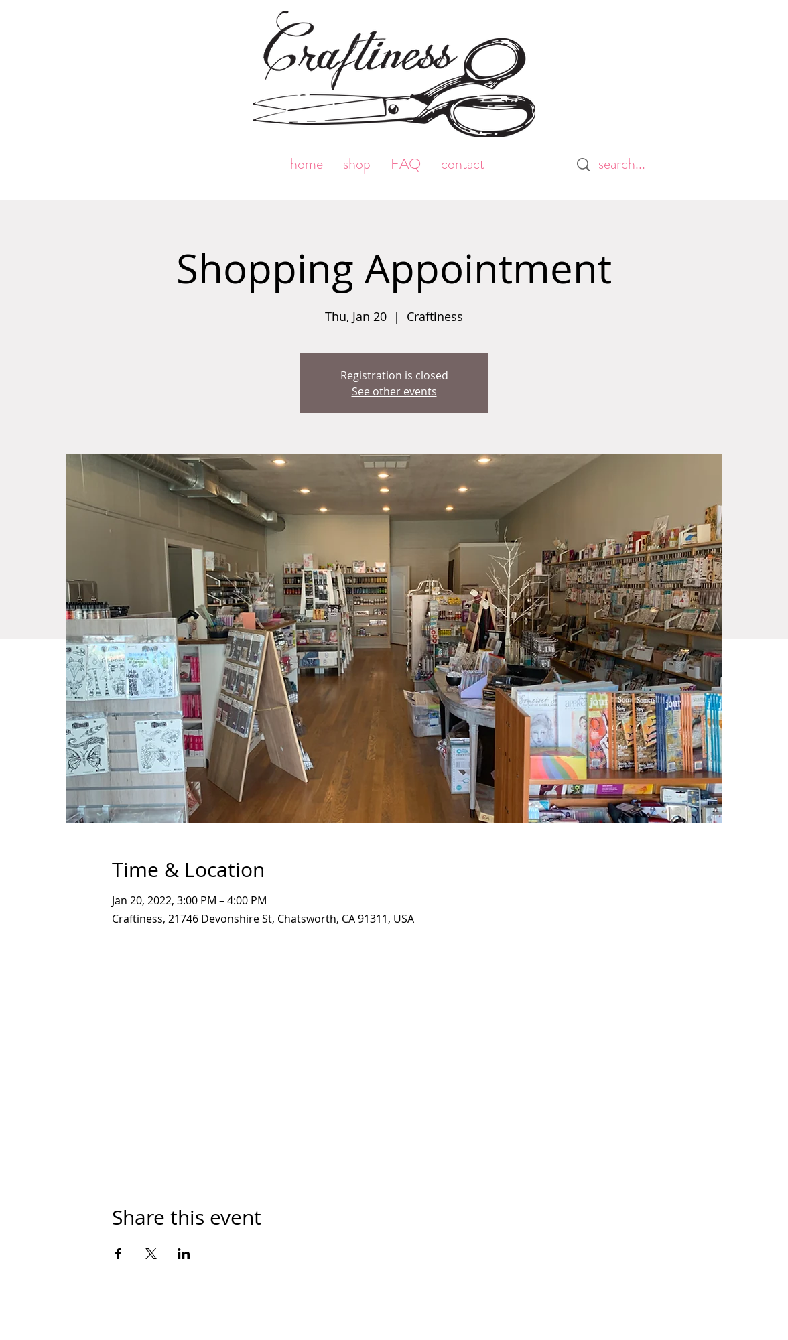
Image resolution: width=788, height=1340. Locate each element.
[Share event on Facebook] (118, 1253)
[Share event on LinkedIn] (184, 1253)
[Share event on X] (151, 1253)
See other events (394, 391)
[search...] (628, 164)
